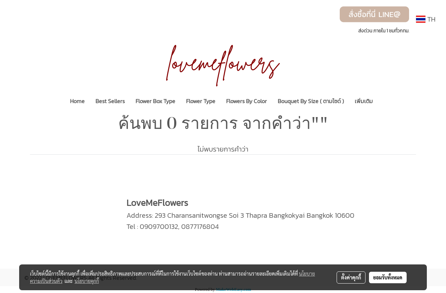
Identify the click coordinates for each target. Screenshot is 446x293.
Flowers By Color (246, 101)
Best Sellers (110, 101)
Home (77, 101)
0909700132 (159, 226)
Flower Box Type (155, 101)
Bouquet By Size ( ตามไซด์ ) (311, 101)
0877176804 (200, 226)
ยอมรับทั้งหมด (387, 277)
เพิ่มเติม (364, 101)
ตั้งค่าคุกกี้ (351, 277)
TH (426, 19)
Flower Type (200, 101)
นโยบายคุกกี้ (87, 281)
